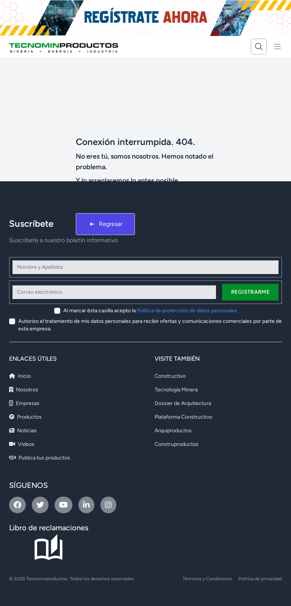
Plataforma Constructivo (183, 417)
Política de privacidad (260, 578)
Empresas (24, 403)
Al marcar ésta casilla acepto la (150, 310)
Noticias (23, 430)
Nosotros (23, 389)
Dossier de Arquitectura (183, 403)
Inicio (20, 376)
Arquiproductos (173, 430)
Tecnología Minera (176, 389)
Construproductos (177, 444)
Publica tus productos (39, 458)
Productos (25, 417)
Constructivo (170, 376)
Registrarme (250, 292)
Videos (21, 444)
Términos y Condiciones (207, 578)
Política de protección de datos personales (187, 310)
